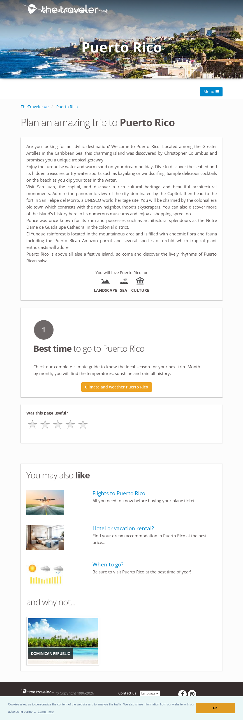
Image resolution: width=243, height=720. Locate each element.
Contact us (127, 693)
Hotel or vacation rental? (123, 528)
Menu (211, 91)
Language (150, 693)
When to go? (107, 564)
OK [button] (215, 708)
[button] (45, 712)
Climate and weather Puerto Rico (116, 387)
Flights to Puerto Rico (118, 493)
